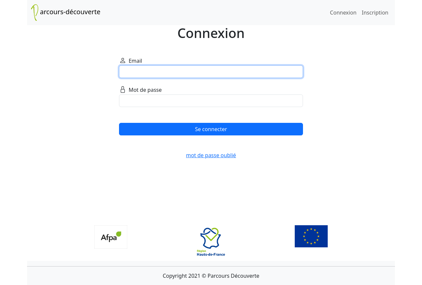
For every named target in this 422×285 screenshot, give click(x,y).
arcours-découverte (66, 12)
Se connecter (211, 129)
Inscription (375, 12)
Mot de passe (140, 90)
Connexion (343, 12)
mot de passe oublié (211, 155)
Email (130, 61)
